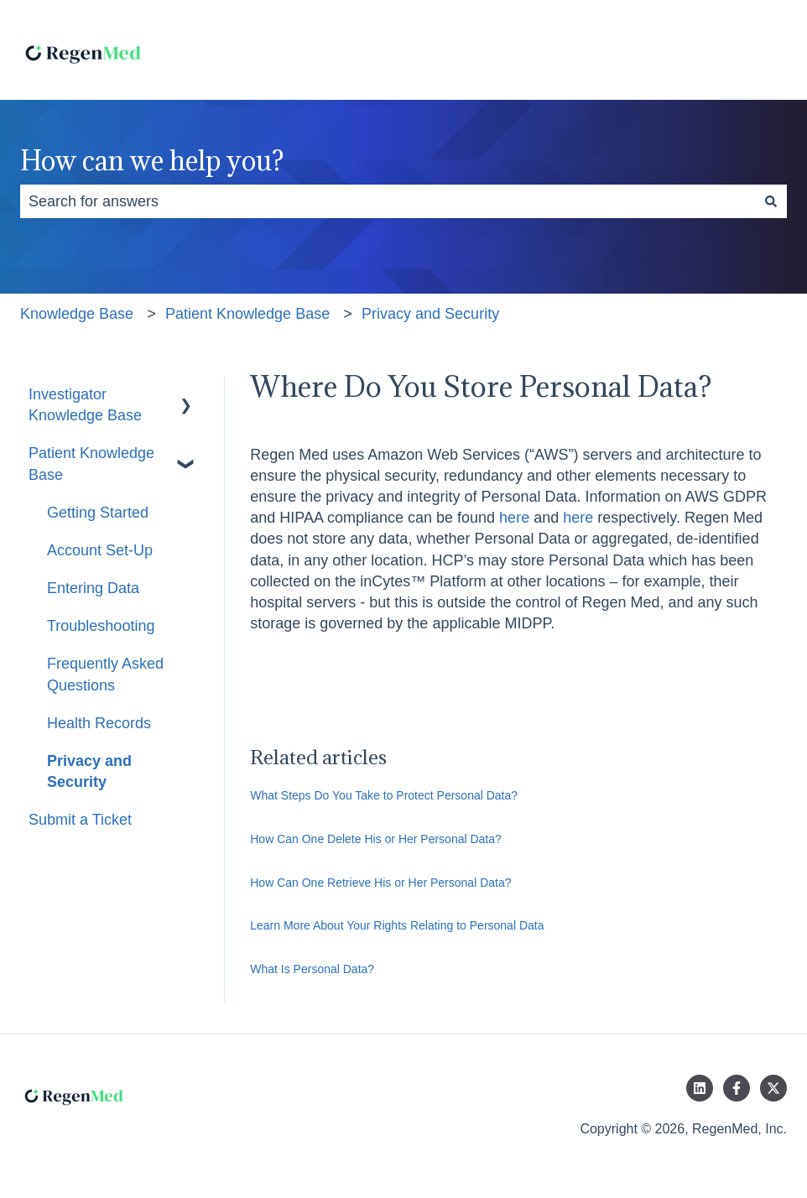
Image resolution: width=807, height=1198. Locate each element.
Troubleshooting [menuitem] (100, 625)
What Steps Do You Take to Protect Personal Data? (384, 795)
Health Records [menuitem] (99, 723)
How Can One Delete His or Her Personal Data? (376, 839)
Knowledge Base (76, 313)
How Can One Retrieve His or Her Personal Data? (380, 882)
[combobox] (387, 202)
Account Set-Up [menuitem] (100, 550)
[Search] (771, 202)
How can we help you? (152, 160)
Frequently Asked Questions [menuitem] (105, 674)
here (514, 517)
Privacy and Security (430, 313)
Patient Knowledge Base (247, 313)
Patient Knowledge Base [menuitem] (91, 463)
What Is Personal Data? (312, 969)
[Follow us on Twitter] (773, 1088)
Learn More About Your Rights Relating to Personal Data (397, 925)
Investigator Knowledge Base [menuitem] (85, 405)
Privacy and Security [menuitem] (89, 771)
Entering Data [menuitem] (93, 588)
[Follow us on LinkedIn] (699, 1088)
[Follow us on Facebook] (736, 1088)
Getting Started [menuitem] (97, 512)
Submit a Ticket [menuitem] (80, 819)
